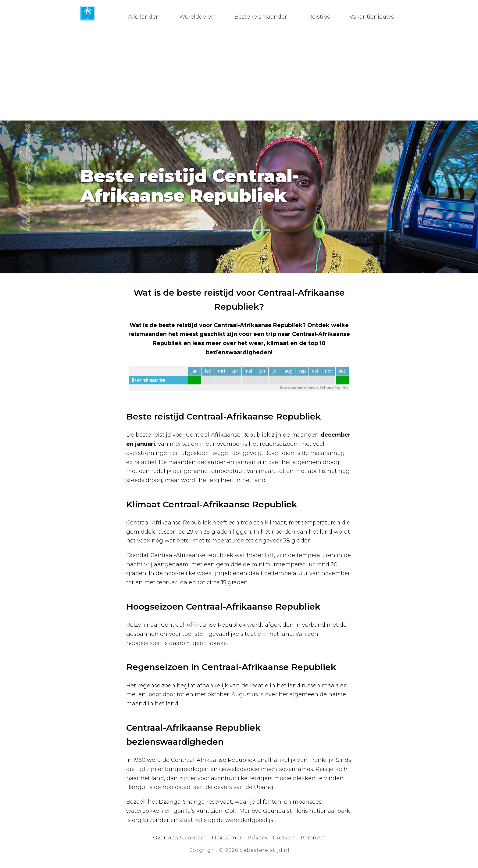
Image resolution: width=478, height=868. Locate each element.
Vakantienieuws (371, 16)
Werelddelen (197, 16)
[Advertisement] (239, 74)
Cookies (284, 838)
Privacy (258, 838)
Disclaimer (227, 838)
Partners (313, 838)
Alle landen (144, 16)
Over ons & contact (180, 838)
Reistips (319, 16)
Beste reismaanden (261, 16)
